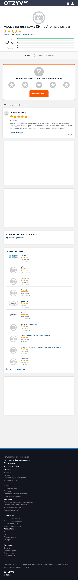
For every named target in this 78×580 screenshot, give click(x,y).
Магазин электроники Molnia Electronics (35, 336)
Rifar (22, 267)
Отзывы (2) (29, 55)
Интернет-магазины (12, 518)
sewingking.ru (25, 278)
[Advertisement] (39, 163)
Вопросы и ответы (45, 55)
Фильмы (7, 548)
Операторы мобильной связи (16, 494)
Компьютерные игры (12, 526)
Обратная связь (10, 463)
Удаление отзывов (11, 466)
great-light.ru (25, 301)
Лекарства (8, 475)
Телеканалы (9, 553)
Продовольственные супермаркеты (18, 502)
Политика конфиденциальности (17, 460)
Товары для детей (11, 510)
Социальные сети (11, 523)
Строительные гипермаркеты (16, 505)
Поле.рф (24, 290)
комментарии (16, 133)
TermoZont (24, 359)
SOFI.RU (23, 255)
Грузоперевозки (10, 489)
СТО (5, 534)
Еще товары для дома (15, 369)
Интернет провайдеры (13, 521)
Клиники (7, 472)
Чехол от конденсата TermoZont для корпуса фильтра (41, 347)
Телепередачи (10, 551)
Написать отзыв (39, 94)
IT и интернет (9, 515)
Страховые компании (12, 496)
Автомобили (9, 529)
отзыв (10, 48)
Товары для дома (16, 238)
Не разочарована (18, 112)
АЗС (5, 532)
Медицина (8, 469)
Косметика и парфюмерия (14, 507)
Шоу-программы (10, 556)
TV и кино (8, 545)
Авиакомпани (9, 491)
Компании (8, 486)
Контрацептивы (10, 480)
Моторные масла (11, 540)
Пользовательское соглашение (17, 457)
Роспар (23, 313)
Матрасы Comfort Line (29, 324)
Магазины (8, 499)
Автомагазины (10, 537)
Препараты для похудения (15, 478)
